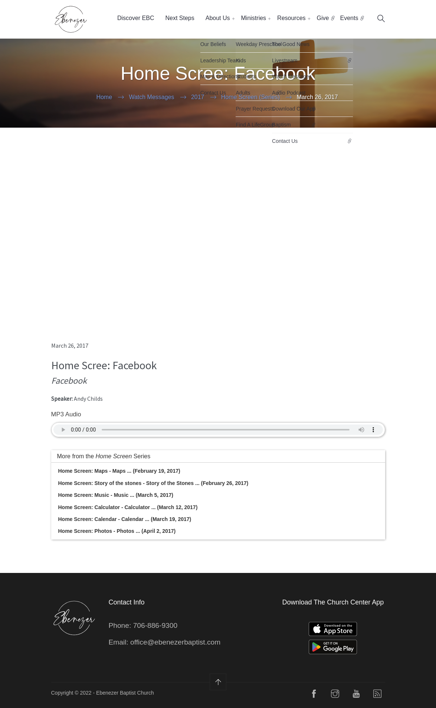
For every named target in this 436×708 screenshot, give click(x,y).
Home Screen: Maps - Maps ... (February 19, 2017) (119, 471)
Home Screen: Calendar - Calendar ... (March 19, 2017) (124, 519)
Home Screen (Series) (250, 97)
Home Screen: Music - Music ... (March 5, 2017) (115, 495)
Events (349, 18)
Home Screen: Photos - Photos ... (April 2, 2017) (117, 531)
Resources (291, 18)
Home (104, 97)
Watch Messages (151, 97)
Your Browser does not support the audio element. (218, 429)
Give (323, 18)
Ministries (253, 18)
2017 (197, 97)
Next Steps (179, 18)
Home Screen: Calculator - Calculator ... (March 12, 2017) (128, 507)
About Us (218, 18)
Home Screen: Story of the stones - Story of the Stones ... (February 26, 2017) (153, 483)
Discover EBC (135, 18)
